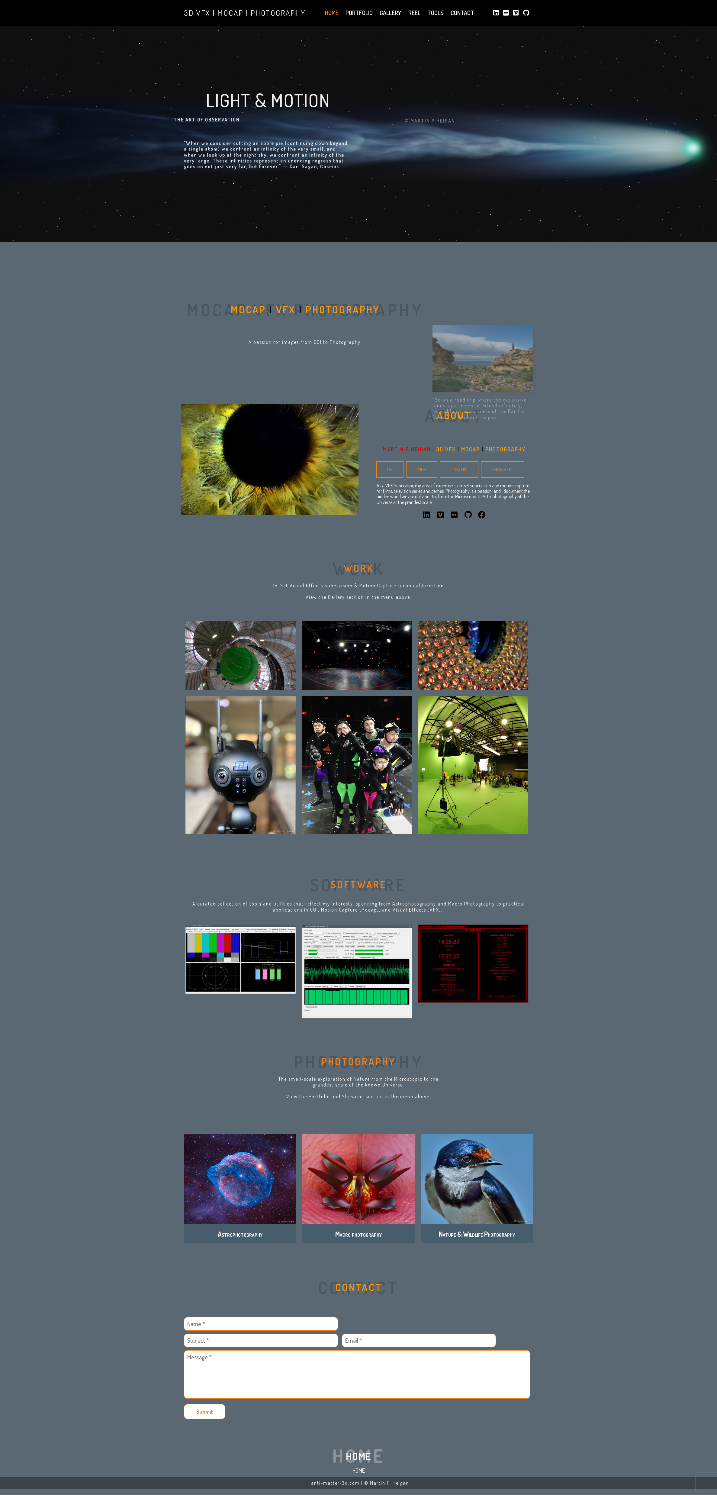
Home (358, 1470)
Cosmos (329, 200)
